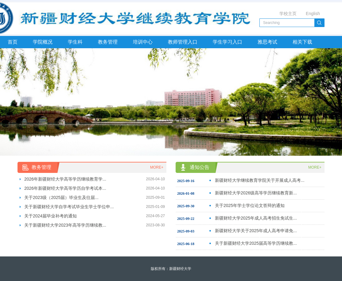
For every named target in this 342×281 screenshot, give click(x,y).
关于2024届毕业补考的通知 (50, 215)
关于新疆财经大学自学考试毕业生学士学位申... (69, 206)
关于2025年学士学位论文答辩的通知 (250, 205)
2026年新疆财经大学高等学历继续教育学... (65, 179)
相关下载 (302, 42)
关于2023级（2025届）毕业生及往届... (61, 197)
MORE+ (156, 167)
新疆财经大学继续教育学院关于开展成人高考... (260, 180)
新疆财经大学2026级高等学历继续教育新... (256, 192)
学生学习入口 (227, 42)
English (313, 13)
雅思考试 (267, 42)
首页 (12, 42)
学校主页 (288, 13)
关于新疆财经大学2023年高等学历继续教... (65, 225)
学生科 (75, 42)
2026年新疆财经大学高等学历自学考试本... (65, 188)
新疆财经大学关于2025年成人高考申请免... (256, 230)
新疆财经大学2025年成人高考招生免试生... (256, 218)
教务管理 (108, 42)
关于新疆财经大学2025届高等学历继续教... (256, 243)
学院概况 (42, 42)
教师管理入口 (182, 42)
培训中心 (143, 42)
